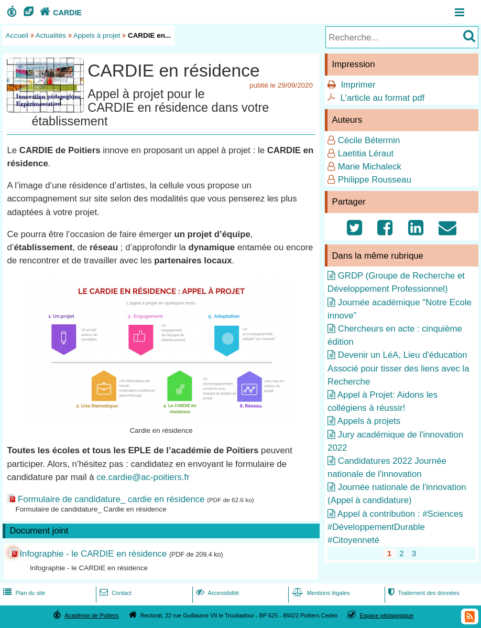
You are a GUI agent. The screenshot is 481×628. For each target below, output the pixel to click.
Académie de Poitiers (91, 615)
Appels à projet (97, 35)
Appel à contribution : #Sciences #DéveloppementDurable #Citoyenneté (395, 527)
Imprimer (358, 85)
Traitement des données (422, 593)
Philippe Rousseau (374, 180)
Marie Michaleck (369, 167)
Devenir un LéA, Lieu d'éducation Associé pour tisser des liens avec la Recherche (398, 368)
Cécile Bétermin (369, 140)
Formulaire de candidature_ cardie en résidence (111, 499)
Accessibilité (216, 593)
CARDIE (59, 12)
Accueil (17, 35)
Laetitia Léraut (365, 153)
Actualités (51, 35)
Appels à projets (368, 421)
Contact (114, 593)
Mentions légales (320, 593)
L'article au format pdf (382, 98)
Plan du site (23, 593)
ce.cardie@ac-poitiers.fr (142, 477)
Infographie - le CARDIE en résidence (93, 554)
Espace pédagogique (387, 615)
